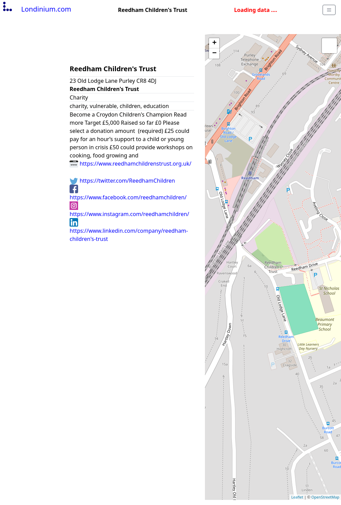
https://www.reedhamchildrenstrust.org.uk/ (130, 163)
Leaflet (297, 497)
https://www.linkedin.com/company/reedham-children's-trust (129, 230)
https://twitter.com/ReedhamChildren (122, 180)
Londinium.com (36, 9)
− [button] (214, 53)
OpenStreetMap (325, 497)
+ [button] (214, 43)
